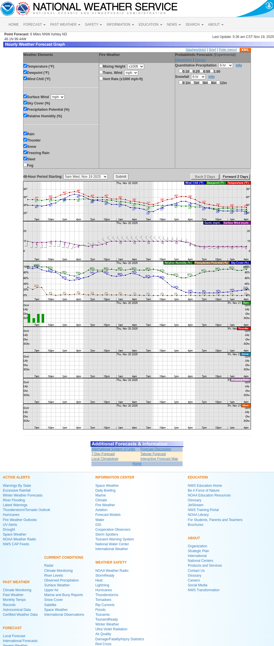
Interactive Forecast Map (159, 459)
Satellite (50, 605)
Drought (9, 530)
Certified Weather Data (20, 615)
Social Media (197, 585)
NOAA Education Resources (209, 495)
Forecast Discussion (155, 449)
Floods (100, 610)
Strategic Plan (198, 551)
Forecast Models (108, 515)
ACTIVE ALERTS (16, 477)
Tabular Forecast (153, 454)
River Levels (53, 576)
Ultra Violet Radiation (111, 629)
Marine (100, 495)
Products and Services (205, 566)
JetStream (195, 505)
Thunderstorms (106, 595)
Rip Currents (104, 605)
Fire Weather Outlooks (20, 520)
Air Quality (103, 634)
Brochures (195, 525)
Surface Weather (57, 585)
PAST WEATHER (65, 25)
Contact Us (196, 571)
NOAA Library (198, 515)
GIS (98, 525)
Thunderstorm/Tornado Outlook (26, 510)
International (197, 556)
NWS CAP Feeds (16, 544)
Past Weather (13, 595)
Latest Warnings (15, 505)
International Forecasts (20, 641)
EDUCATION (150, 25)
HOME (14, 25)
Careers (194, 580)
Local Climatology (104, 459)
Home (137, 464)
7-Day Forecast (103, 454)
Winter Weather (107, 624)
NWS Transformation (203, 590)
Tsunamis (102, 615)
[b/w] (212, 50)
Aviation (101, 510)
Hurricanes (11, 515)
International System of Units (113, 449)
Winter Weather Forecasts (22, 495)
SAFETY (93, 25)
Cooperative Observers (112, 530)
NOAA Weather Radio (19, 539)
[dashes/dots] (196, 50)
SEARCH (194, 25)
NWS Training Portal (203, 510)
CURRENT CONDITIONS (63, 558)
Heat (99, 580)
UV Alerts (10, 525)
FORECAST (34, 25)
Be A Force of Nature (203, 490)
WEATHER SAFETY (111, 562)
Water (100, 520)
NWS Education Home (205, 486)
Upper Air (51, 590)
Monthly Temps (14, 600)
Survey (200, 60)
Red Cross (103, 644)
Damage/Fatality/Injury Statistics (119, 639)
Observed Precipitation (61, 580)
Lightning (102, 585)
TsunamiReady (106, 619)
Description (183, 60)
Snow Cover (53, 600)
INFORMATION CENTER (114, 477)
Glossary (194, 500)
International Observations (64, 615)
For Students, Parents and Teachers (215, 520)
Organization (197, 546)
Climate (101, 500)
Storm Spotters (106, 534)
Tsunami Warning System (114, 539)
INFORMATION (120, 25)
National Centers (200, 561)
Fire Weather (105, 505)
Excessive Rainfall (16, 490)
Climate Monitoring (17, 590)
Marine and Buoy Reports (63, 595)
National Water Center (112, 544)
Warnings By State (17, 486)
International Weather (111, 549)
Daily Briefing (105, 490)
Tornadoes (103, 600)
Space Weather (14, 534)
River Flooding (14, 500)
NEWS (174, 25)
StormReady (104, 576)
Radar (49, 566)
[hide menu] (228, 50)
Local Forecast (14, 636)
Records (9, 605)
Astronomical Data (17, 610)
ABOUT (216, 25)
